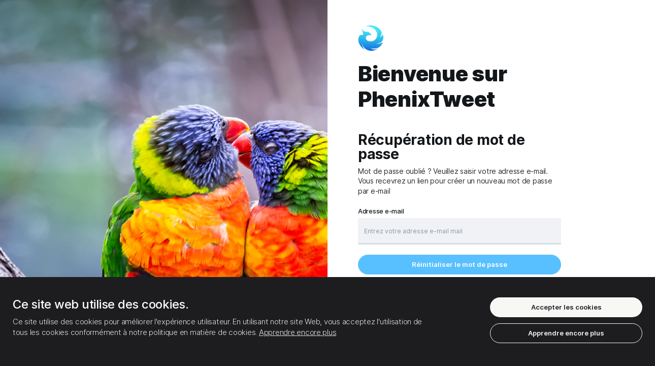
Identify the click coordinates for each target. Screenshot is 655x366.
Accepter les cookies (566, 307)
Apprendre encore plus (298, 332)
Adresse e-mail (381, 211)
